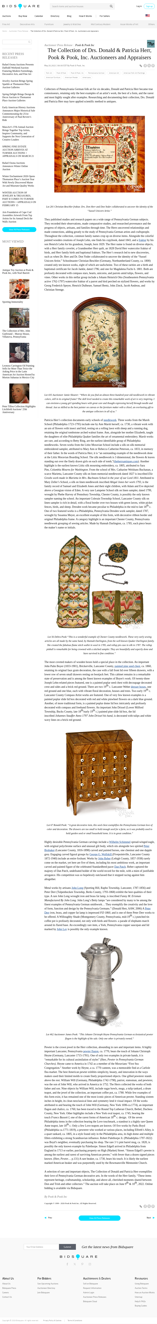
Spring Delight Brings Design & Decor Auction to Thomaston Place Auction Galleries (18, 97)
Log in (139, 6)
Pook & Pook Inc (84, 45)
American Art (114, 73)
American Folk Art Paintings (134, 73)
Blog (69, 16)
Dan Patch (120, 866)
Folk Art (49, 73)
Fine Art (6, 24)
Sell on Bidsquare (90, 1283)
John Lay (62, 929)
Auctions (6, 16)
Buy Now (23, 16)
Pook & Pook (61, 73)
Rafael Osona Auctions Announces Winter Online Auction (15, 166)
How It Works (85, 16)
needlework (110, 420)
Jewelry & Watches (72, 24)
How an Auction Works (145, 1292)
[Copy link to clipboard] (141, 66)
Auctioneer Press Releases (94, 1297)
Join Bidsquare (43, 1292)
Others (151, 24)
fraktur (142, 240)
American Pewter (71, 77)
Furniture (49, 24)
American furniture (53, 77)
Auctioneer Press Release (18, 31)
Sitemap (138, 1297)
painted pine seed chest (127, 666)
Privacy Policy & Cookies (52, 1320)
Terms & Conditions (75, 1320)
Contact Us (7, 1297)
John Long (77, 887)
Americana (86, 77)
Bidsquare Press (9, 1288)
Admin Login (88, 1292)
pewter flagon (90, 1051)
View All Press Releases (99, 1218)
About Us (6, 1283)
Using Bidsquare (142, 1283)
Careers (5, 1292)
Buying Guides (141, 1305)
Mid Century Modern (100, 24)
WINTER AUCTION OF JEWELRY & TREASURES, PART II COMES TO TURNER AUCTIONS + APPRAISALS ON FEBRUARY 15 (19, 199)
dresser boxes (138, 686)
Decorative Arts (27, 24)
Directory (55, 16)
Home (4, 31)
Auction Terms (141, 1288)
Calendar (39, 16)
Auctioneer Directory (46, 1288)
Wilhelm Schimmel (120, 841)
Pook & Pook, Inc (77, 73)
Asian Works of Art (129, 24)
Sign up (149, 6)
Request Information (92, 1288)
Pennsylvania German (96, 73)
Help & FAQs (140, 1301)
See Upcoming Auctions (47, 1283)
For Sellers (105, 16)
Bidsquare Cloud (90, 1301)
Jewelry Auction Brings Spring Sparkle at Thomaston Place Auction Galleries (17, 84)
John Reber (104, 858)
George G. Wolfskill (101, 854)
